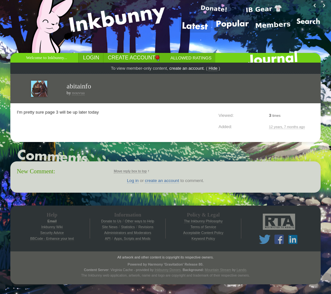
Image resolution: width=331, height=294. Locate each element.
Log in (133, 180)
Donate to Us (111, 221)
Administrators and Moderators (127, 233)
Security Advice (52, 233)
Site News (109, 227)
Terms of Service (203, 227)
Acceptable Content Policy (203, 233)
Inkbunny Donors (168, 270)
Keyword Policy (203, 238)
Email (52, 221)
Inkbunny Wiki (52, 227)
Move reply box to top (130, 171)
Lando (241, 270)
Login (91, 57)
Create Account (131, 57)
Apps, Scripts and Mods (132, 238)
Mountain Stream (218, 270)
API (108, 238)
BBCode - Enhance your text (52, 238)
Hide (212, 68)
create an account (186, 68)
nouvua (78, 92)
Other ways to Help (139, 221)
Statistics (128, 227)
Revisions (145, 227)
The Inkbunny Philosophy (203, 221)
